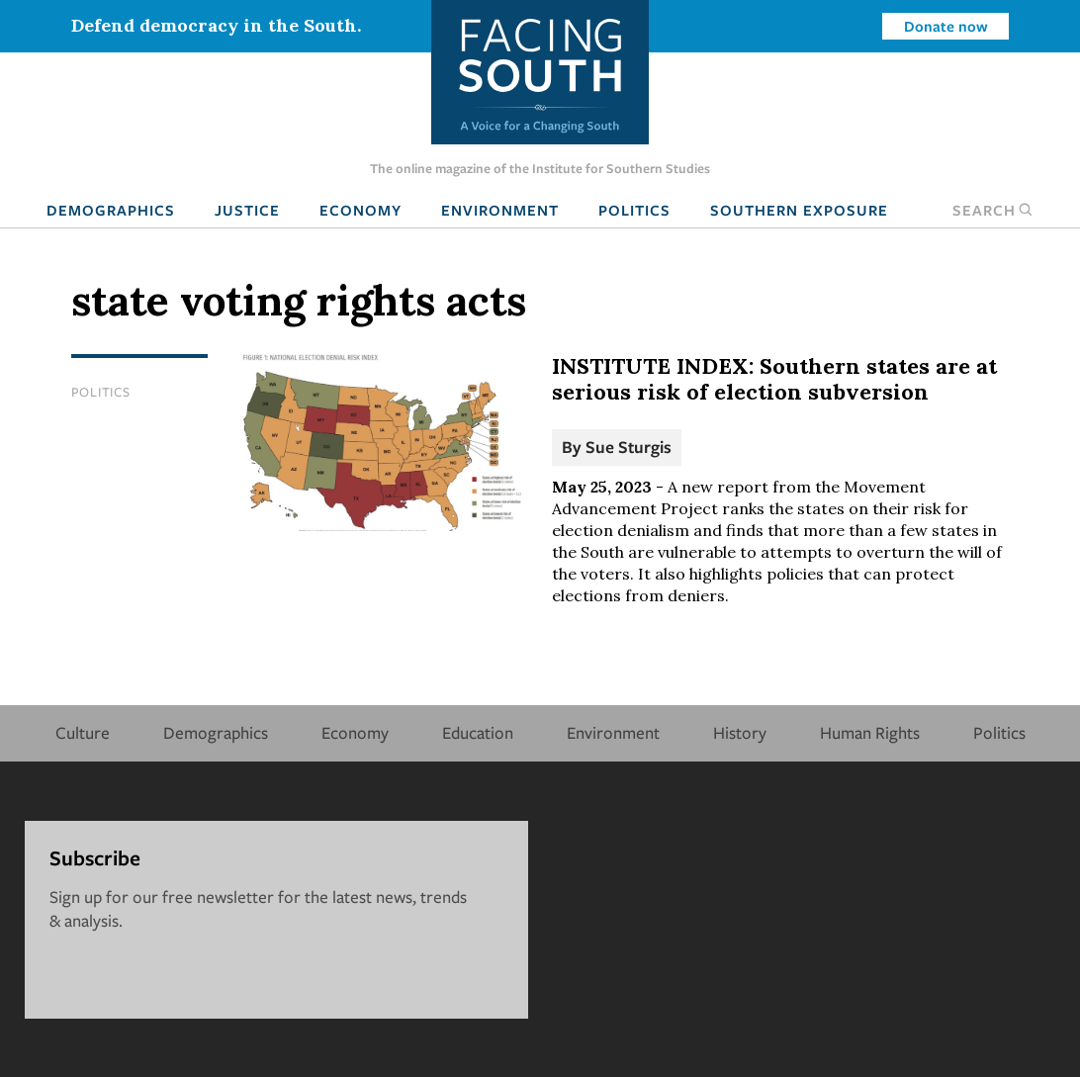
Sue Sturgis (628, 446)
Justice (247, 210)
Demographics (110, 210)
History (739, 732)
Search (993, 210)
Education (477, 732)
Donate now (946, 26)
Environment (500, 210)
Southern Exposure (799, 210)
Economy (360, 210)
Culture (82, 732)
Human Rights (870, 732)
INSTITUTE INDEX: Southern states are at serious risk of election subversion (774, 378)
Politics (634, 210)
